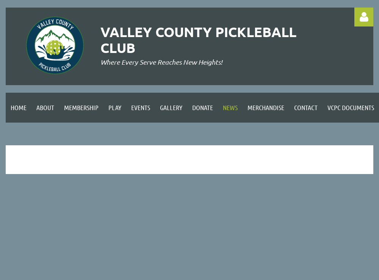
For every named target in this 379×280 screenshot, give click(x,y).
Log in (363, 17)
